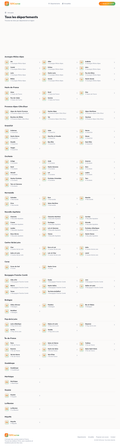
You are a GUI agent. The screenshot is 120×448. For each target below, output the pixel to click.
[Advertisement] (60, 38)
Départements (54, 3)
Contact (113, 437)
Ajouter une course (107, 3)
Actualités (66, 3)
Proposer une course (102, 437)
